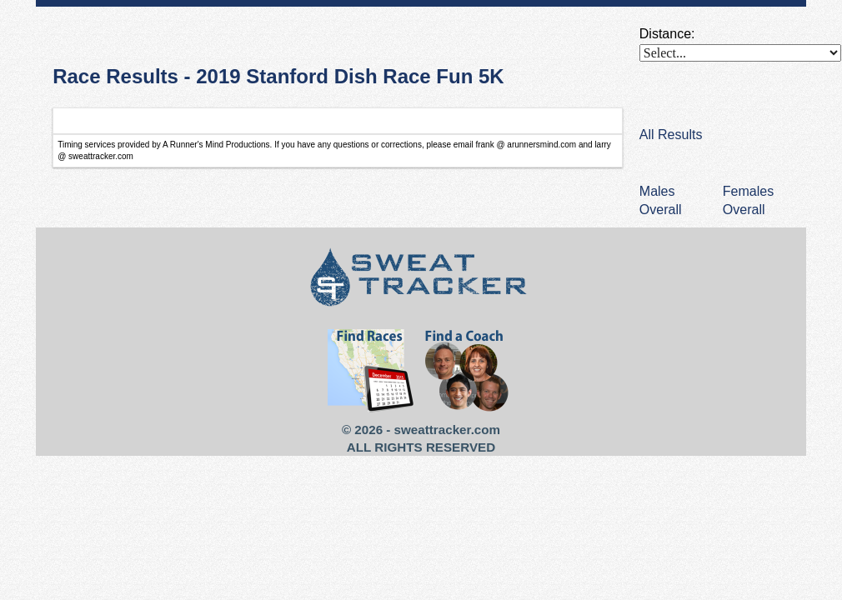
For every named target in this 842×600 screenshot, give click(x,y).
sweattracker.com (447, 429)
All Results (671, 135)
